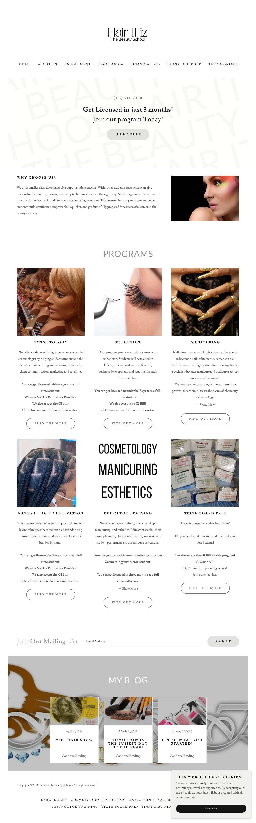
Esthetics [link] (114, 800)
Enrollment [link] (78, 64)
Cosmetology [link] (85, 800)
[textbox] (143, 641)
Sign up (223, 641)
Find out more (51, 423)
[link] (128, 36)
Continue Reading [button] (74, 756)
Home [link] (25, 64)
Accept (211, 808)
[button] (111, 64)
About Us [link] (47, 64)
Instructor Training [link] (75, 807)
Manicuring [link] (141, 800)
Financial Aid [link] (145, 64)
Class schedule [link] (184, 64)
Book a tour (128, 134)
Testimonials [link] (223, 64)
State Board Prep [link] (120, 807)
